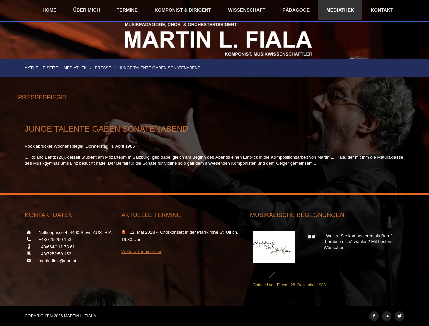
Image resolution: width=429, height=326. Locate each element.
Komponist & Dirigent (183, 10)
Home (49, 10)
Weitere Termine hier (141, 251)
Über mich (86, 10)
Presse (103, 68)
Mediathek (340, 10)
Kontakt (382, 10)
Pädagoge (296, 10)
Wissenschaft (246, 10)
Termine (127, 10)
